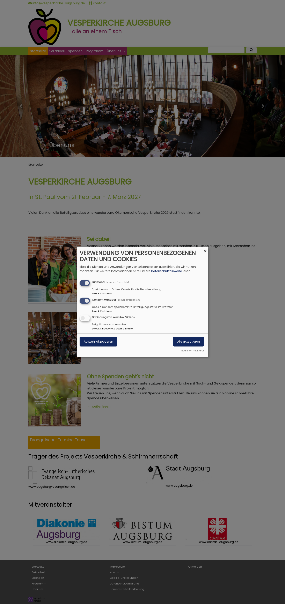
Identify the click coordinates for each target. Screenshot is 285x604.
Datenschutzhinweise (166, 271)
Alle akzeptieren (188, 342)
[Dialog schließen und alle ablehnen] (205, 249)
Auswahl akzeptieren (98, 342)
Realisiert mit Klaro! (192, 350)
